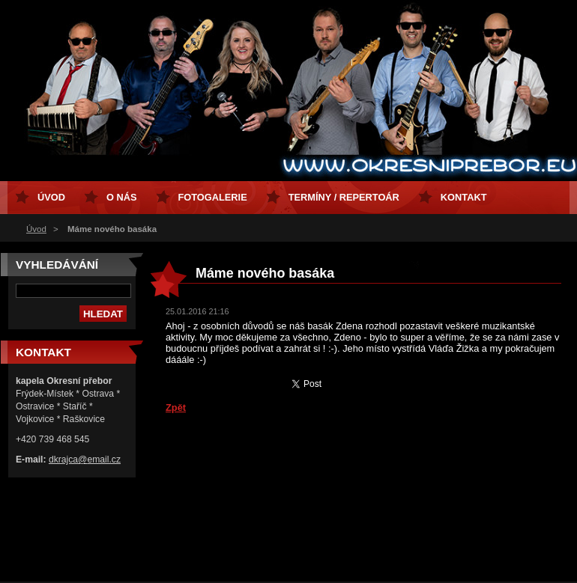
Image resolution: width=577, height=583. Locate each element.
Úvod (36, 229)
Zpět (176, 407)
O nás (121, 197)
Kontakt (464, 197)
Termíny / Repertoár (343, 197)
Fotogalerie (212, 197)
